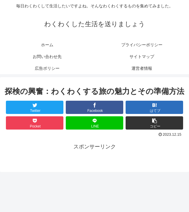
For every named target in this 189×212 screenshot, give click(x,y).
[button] (154, 123)
